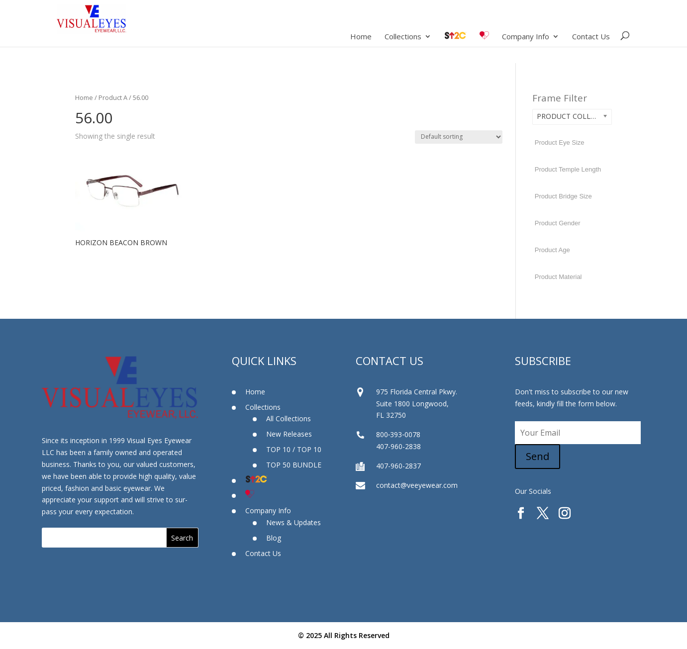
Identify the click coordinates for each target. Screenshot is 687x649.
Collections (403, 37)
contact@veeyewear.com (417, 485)
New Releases (289, 434)
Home (361, 37)
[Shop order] (458, 137)
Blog (273, 538)
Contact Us (591, 37)
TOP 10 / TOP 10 (293, 449)
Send (537, 456)
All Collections (288, 418)
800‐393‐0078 (398, 434)
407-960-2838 (398, 446)
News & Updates (293, 522)
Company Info (525, 37)
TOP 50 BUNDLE (293, 464)
